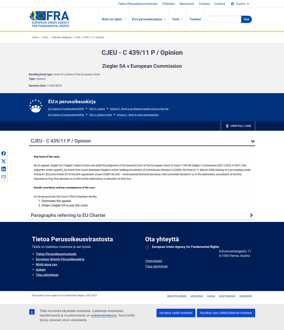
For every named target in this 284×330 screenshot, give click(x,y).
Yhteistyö (168, 4)
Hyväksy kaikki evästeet (176, 313)
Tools (45, 37)
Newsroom (187, 4)
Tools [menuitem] (175, 19)
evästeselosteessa (103, 315)
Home (35, 37)
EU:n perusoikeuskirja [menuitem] (147, 19)
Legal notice (196, 296)
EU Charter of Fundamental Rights (66, 108)
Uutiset (40, 270)
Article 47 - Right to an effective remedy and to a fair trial (139, 108)
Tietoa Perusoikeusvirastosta (137, 4)
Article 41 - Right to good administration (138, 114)
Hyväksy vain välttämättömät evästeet (226, 313)
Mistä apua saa (46, 264)
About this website (176, 296)
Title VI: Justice (97, 108)
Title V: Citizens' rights (100, 114)
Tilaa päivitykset (47, 275)
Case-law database (61, 37)
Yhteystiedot (153, 261)
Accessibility (245, 296)
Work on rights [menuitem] (112, 19)
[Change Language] (240, 3)
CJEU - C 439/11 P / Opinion (89, 37)
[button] (3, 153)
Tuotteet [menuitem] (195, 19)
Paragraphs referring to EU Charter (68, 215)
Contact (219, 4)
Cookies (204, 4)
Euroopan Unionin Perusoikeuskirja (60, 259)
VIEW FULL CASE (241, 125)
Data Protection (227, 296)
